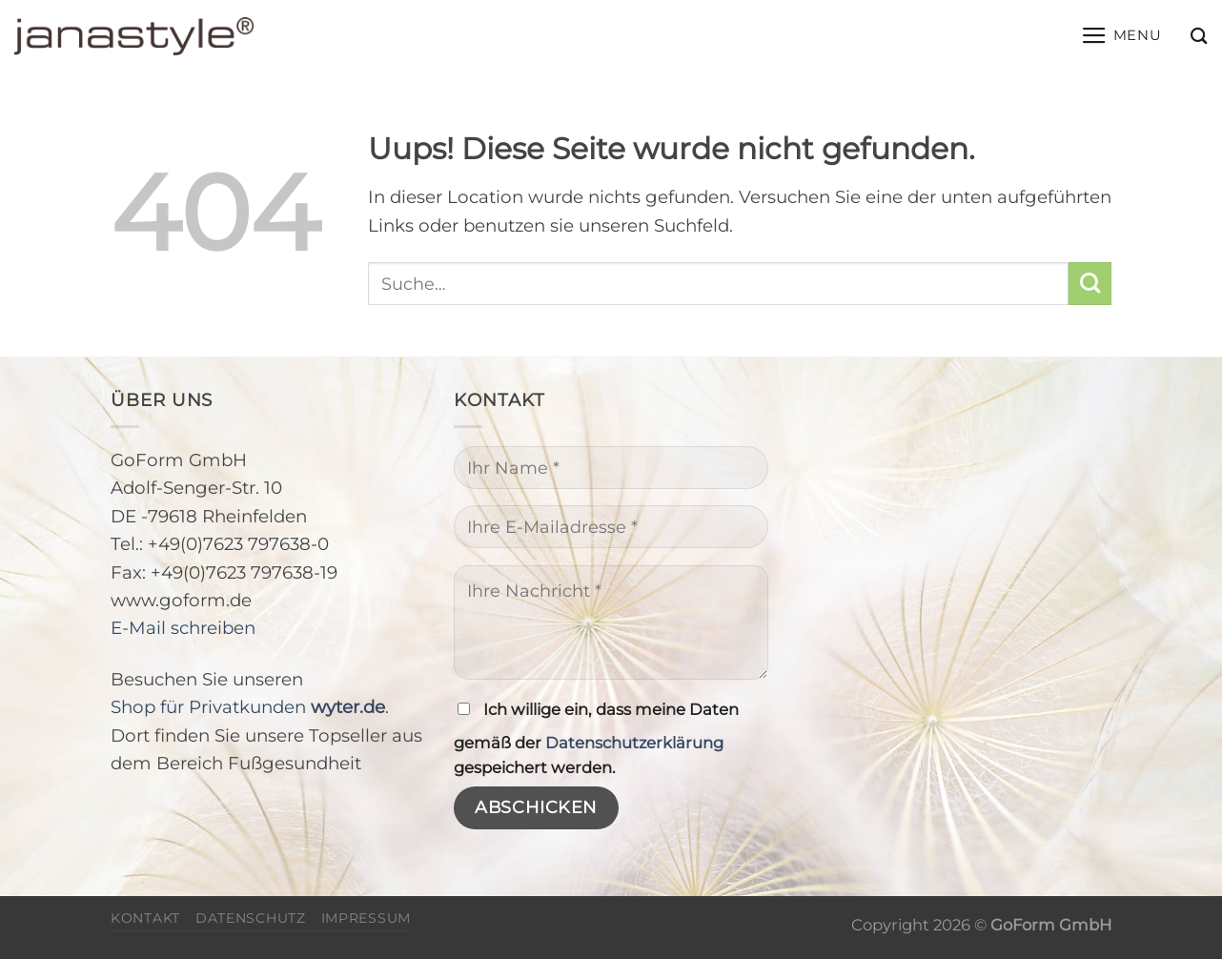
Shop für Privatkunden (248, 707)
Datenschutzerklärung (634, 742)
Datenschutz (250, 918)
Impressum (366, 918)
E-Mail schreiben (183, 628)
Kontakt (145, 918)
